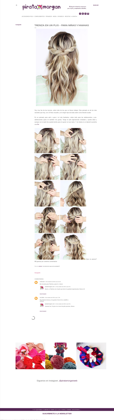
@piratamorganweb (68, 381)
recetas (67, 16)
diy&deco (61, 16)
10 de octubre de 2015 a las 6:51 (62, 286)
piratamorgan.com (50, 286)
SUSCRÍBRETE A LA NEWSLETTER (57, 414)
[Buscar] (95, 5)
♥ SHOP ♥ (74, 16)
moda (55, 16)
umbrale (40, 266)
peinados (49, 16)
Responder (43, 294)
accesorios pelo (27, 16)
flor (38, 124)
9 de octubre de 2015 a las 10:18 (53, 281)
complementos (39, 16)
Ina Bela (42, 297)
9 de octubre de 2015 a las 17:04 (52, 297)
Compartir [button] (18, 24)
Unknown (42, 281)
